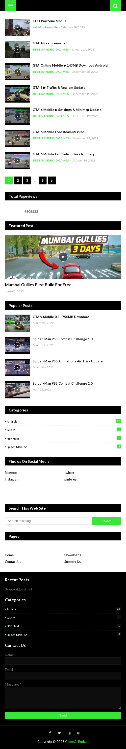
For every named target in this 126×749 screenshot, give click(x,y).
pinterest (70, 479)
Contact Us (13, 562)
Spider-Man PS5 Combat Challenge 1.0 (63, 339)
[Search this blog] (48, 521)
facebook (12, 473)
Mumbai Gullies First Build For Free (38, 284)
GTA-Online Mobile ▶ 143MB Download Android (70, 65)
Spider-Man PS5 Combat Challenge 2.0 (63, 383)
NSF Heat (64, 438)
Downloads (72, 555)
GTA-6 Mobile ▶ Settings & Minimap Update (67, 110)
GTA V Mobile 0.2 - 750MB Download (61, 317)
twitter (69, 473)
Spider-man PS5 (64, 447)
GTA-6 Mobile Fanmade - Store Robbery (64, 154)
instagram (12, 479)
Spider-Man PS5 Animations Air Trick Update (68, 361)
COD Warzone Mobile (50, 21)
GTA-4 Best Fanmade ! (50, 43)
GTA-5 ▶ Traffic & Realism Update (59, 87)
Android (64, 421)
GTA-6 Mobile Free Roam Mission (59, 132)
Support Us (72, 562)
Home (9, 555)
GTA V (64, 430)
